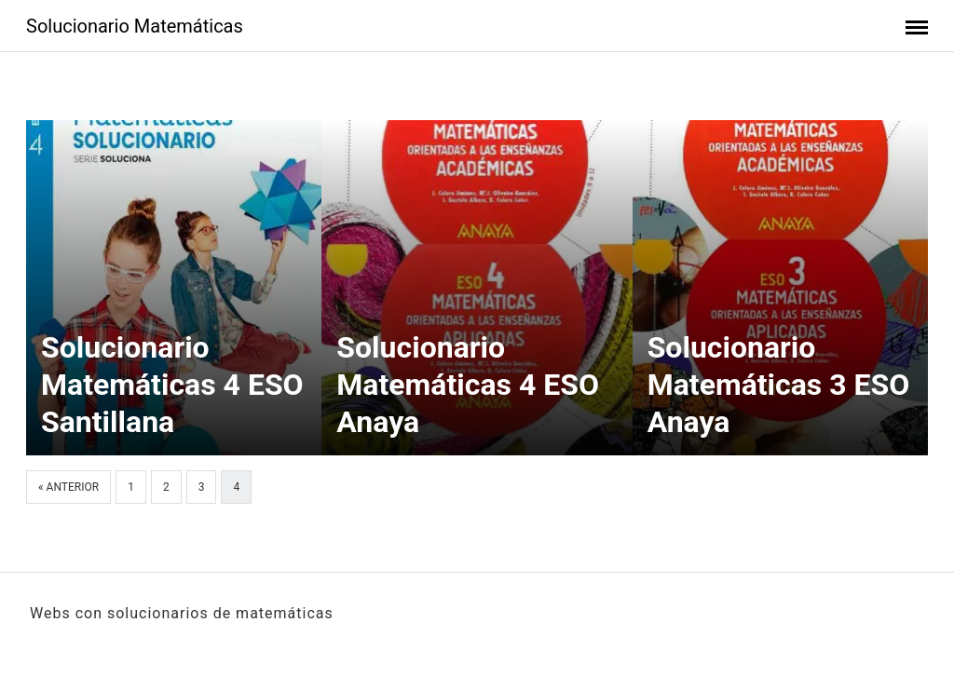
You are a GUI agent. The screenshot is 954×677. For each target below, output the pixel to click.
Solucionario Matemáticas (134, 26)
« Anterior (68, 487)
